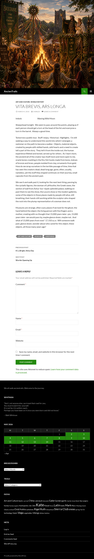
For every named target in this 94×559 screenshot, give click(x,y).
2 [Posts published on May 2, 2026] (71, 434)
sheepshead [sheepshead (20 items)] (50, 509)
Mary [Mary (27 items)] (74, 506)
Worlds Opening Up (47, 258)
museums (38, 236)
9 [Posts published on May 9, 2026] (71, 438)
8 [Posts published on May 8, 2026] (59, 438)
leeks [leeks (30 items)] (63, 505)
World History (37, 102)
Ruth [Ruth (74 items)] (43, 509)
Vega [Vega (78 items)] (20, 512)
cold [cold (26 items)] (36, 501)
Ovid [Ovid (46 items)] (16, 509)
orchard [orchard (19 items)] (11, 509)
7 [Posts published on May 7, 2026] (47, 438)
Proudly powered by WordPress (15, 556)
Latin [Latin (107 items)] (57, 505)
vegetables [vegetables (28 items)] (28, 513)
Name (19, 318)
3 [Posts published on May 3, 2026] (83, 434)
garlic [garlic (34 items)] (64, 501)
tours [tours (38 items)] (15, 513)
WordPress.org (10, 544)
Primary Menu (91, 91)
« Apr (7, 453)
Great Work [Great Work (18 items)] (75, 501)
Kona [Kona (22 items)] (51, 506)
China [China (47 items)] (31, 500)
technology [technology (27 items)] (8, 513)
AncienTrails (10, 91)
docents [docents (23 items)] (46, 501)
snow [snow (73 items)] (72, 509)
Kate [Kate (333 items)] (40, 504)
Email (19, 329)
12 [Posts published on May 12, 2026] (22, 442)
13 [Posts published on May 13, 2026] (35, 442)
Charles (36, 112)
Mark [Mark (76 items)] (68, 505)
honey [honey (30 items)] (6, 505)
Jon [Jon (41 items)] (33, 505)
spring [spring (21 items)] (77, 509)
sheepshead (50, 236)
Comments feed (10, 539)
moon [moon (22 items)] (84, 506)
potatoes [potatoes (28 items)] (30, 509)
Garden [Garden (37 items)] (58, 501)
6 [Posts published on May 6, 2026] (34, 438)
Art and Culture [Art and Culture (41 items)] (11, 500)
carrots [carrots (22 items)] (25, 501)
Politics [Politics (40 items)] (23, 509)
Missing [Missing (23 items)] (78, 506)
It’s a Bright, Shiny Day (47, 249)
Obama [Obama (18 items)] (6, 509)
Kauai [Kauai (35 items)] (46, 505)
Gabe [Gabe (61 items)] (51, 500)
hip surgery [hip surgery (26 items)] (84, 501)
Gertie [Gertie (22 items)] (69, 501)
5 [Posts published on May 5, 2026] (22, 438)
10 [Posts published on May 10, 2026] (84, 438)
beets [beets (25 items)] (21, 501)
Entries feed (9, 534)
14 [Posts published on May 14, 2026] (47, 442)
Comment (21, 284)
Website (19, 340)
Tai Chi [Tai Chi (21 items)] (82, 509)
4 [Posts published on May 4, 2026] (10, 438)
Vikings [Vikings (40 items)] (36, 513)
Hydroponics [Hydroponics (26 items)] (24, 506)
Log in (6, 529)
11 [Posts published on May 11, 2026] (10, 442)
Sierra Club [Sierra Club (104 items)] (61, 509)
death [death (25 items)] (40, 501)
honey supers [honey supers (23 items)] (14, 506)
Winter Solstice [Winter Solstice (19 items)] (45, 513)
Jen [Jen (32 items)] (30, 505)
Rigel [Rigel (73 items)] (37, 509)
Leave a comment (51, 112)
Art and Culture (23, 102)
